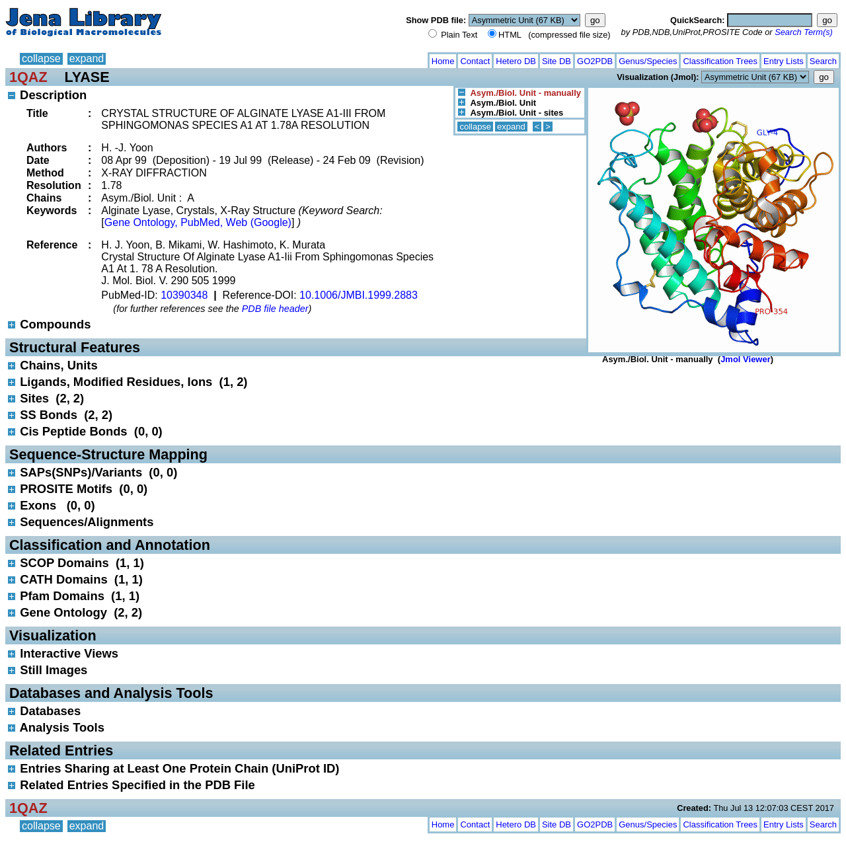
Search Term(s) (804, 32)
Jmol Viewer (745, 359)
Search (823, 61)
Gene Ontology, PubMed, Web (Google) (197, 222)
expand (86, 58)
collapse (41, 58)
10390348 (184, 295)
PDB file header (275, 308)
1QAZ (28, 77)
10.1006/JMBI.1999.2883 (358, 295)
